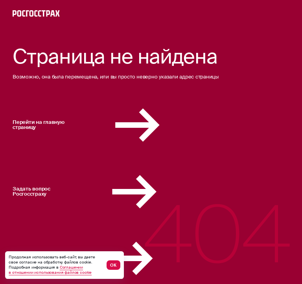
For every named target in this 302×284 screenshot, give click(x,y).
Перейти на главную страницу (110, 125)
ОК (113, 265)
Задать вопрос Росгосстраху (108, 191)
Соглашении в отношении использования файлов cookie (50, 270)
